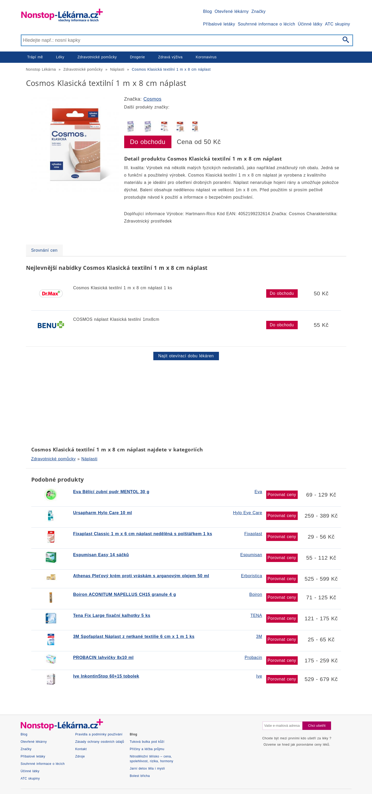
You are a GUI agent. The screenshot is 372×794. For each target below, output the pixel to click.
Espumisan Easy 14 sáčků (101, 555)
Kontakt (81, 749)
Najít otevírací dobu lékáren (186, 356)
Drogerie (137, 57)
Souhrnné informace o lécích (266, 24)
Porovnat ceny (282, 494)
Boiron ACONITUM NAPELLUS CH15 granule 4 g (124, 594)
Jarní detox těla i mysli (147, 768)
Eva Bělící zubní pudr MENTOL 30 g (111, 491)
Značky (258, 11)
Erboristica (251, 576)
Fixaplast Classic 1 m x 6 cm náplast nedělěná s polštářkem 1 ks (142, 534)
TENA (256, 615)
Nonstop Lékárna (41, 69)
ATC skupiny (337, 24)
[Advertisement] (183, 402)
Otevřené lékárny (231, 11)
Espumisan (251, 555)
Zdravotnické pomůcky (97, 57)
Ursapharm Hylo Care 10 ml (102, 513)
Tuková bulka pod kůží (147, 742)
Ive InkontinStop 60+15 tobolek (106, 676)
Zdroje (80, 756)
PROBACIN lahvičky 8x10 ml (103, 657)
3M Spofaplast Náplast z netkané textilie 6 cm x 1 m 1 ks (134, 636)
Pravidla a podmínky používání (98, 734)
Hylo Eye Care (247, 513)
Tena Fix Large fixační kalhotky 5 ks (111, 615)
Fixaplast (253, 534)
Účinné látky (310, 24)
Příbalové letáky (219, 24)
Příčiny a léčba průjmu (147, 749)
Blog (207, 11)
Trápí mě (35, 57)
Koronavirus (206, 57)
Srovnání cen (44, 250)
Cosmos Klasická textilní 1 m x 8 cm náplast (171, 69)
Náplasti (117, 69)
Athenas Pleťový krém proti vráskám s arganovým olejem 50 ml (141, 576)
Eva (258, 491)
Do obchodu (147, 141)
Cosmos (152, 99)
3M (259, 636)
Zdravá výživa (170, 57)
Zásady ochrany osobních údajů (99, 742)
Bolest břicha (140, 776)
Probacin (253, 657)
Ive (259, 676)
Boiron (255, 594)
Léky (60, 57)
